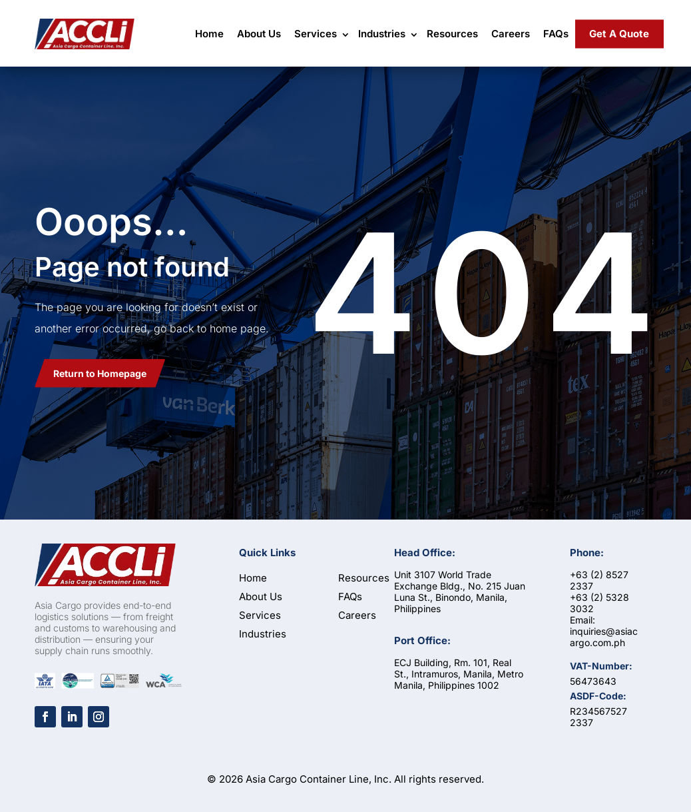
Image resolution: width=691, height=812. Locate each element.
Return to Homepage (99, 373)
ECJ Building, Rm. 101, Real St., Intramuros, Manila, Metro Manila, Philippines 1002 (458, 674)
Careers (510, 33)
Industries (381, 33)
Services (315, 33)
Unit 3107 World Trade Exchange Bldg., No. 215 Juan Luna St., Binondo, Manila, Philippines (459, 591)
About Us (259, 33)
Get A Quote (619, 33)
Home (209, 33)
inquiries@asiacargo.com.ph (604, 636)
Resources (452, 33)
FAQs (556, 33)
